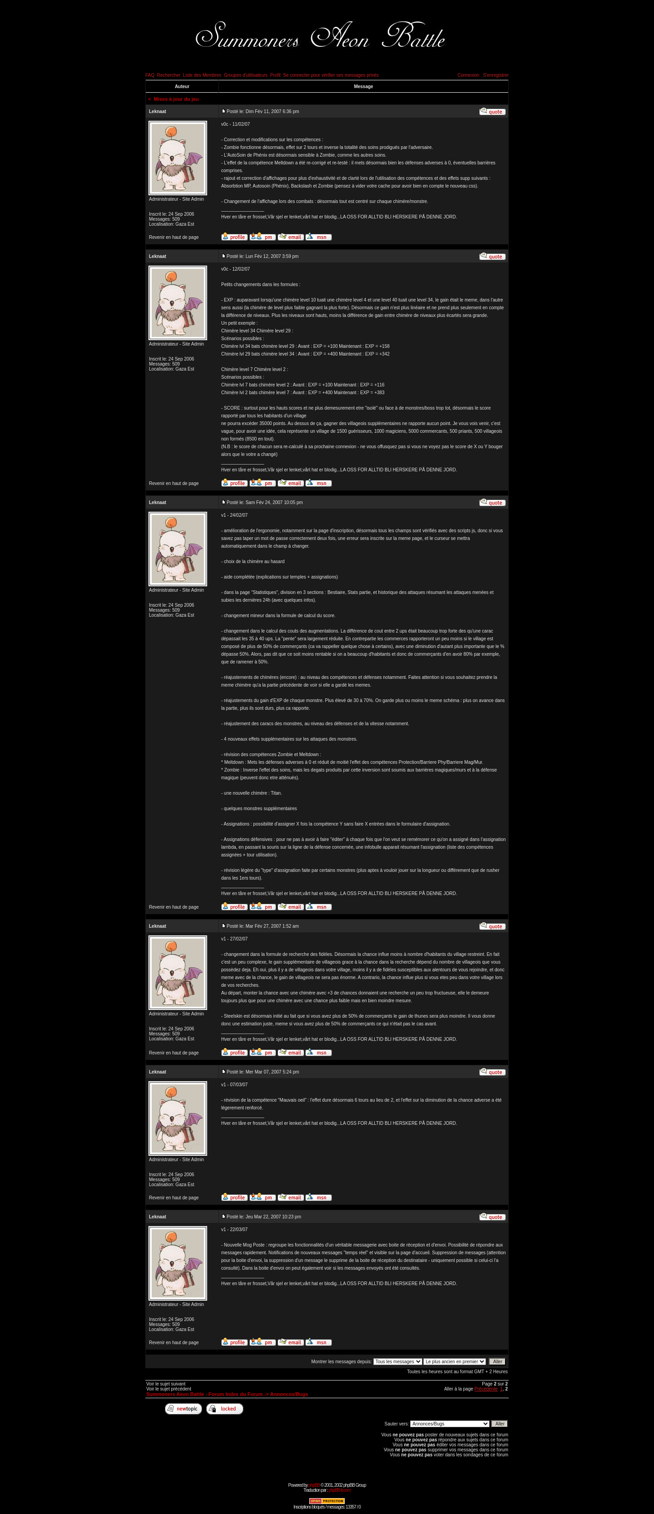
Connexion (468, 75)
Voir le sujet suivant (165, 1383)
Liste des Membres (202, 75)
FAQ (149, 75)
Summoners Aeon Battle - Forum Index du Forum (204, 1394)
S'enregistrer (496, 75)
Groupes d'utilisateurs (246, 75)
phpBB (314, 1485)
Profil (275, 75)
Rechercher (169, 75)
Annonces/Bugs (289, 1394)
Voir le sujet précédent (168, 1388)
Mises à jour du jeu (176, 99)
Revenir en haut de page (174, 237)
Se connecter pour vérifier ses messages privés (331, 75)
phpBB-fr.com (339, 1490)
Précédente (486, 1388)
